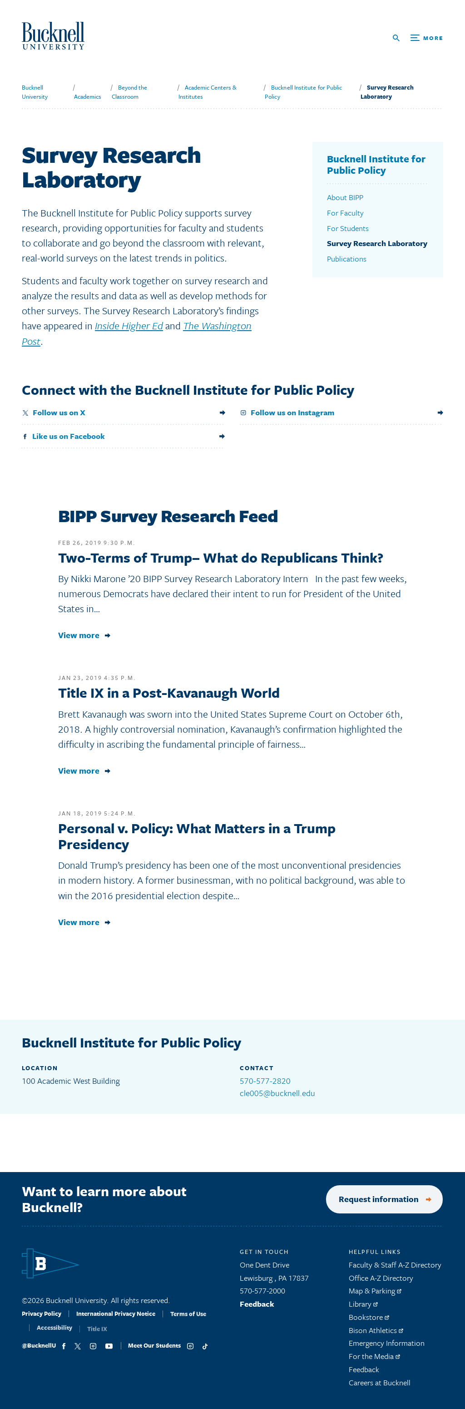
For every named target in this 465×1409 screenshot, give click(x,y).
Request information (370, 1198)
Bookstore (369, 1319)
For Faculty (345, 212)
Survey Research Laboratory (387, 92)
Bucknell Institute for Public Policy (376, 165)
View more (78, 635)
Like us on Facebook (54, 435)
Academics (87, 96)
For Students (348, 227)
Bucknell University (35, 92)
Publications (346, 258)
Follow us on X (46, 412)
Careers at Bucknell (380, 1385)
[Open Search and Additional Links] (418, 38)
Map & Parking (375, 1293)
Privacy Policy (41, 1319)
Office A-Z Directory (381, 1280)
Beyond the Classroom (130, 92)
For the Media (374, 1358)
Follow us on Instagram (278, 412)
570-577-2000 (262, 1293)
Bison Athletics (376, 1333)
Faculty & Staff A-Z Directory (395, 1267)
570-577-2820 (265, 1080)
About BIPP (345, 197)
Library (363, 1306)
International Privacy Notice (115, 1320)
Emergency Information (387, 1346)
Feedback (257, 1306)
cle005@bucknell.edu (277, 1092)
